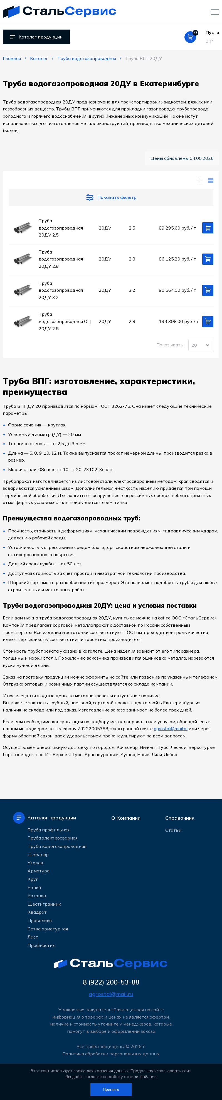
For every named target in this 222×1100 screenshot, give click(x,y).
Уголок (35, 862)
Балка (34, 887)
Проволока (40, 920)
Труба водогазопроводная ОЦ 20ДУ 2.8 (65, 321)
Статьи (173, 830)
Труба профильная (49, 830)
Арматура (39, 871)
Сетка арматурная (48, 929)
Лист (33, 937)
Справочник (179, 818)
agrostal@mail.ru (171, 728)
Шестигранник (44, 904)
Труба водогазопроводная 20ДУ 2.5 (61, 228)
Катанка (37, 895)
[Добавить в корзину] (207, 227)
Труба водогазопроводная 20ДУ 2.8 (61, 259)
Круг (33, 879)
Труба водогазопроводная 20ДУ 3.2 (61, 290)
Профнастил (41, 945)
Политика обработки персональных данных (111, 1053)
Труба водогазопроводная (57, 846)
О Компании (125, 818)
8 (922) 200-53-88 (111, 982)
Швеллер (38, 854)
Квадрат (37, 912)
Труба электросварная (53, 838)
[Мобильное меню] (215, 11)
